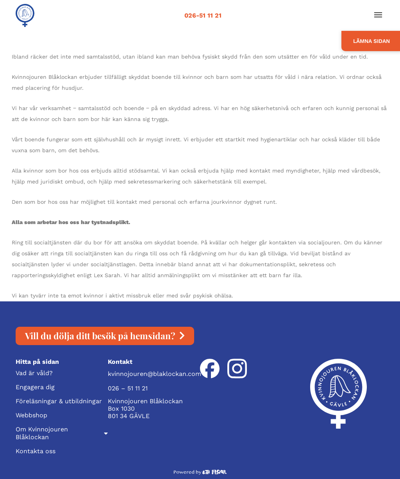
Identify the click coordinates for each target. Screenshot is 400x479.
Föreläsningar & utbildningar (59, 401)
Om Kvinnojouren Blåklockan (62, 433)
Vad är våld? (34, 373)
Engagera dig (35, 387)
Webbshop (31, 415)
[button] (377, 15)
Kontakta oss (35, 451)
